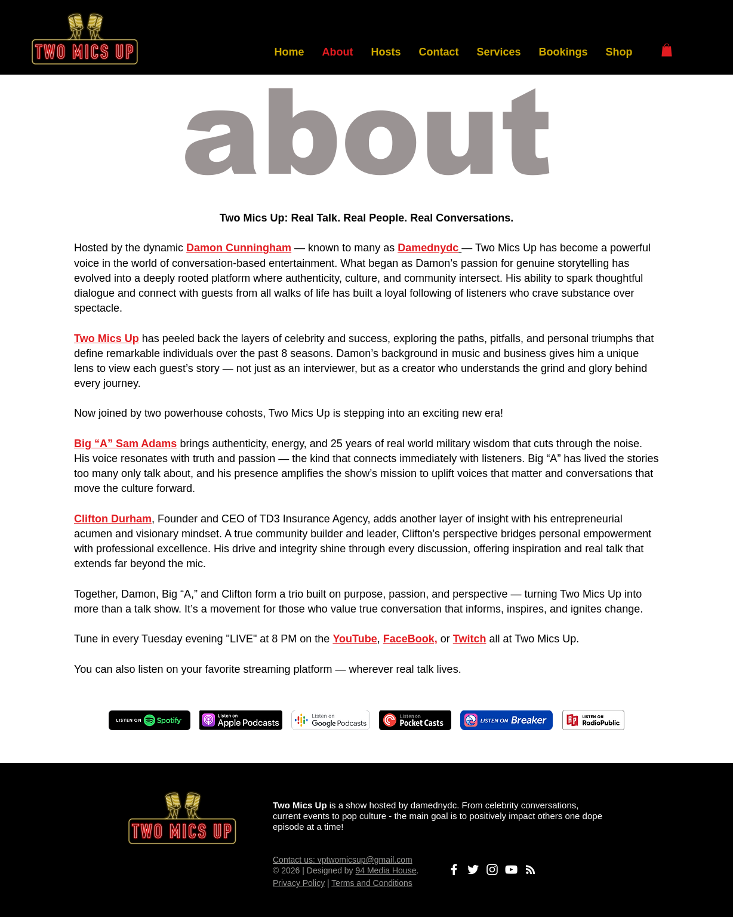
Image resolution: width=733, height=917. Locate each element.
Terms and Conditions (371, 883)
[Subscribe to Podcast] (530, 869)
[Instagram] (492, 869)
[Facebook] (453, 869)
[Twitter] (473, 869)
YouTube (354, 639)
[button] (666, 50)
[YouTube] (511, 869)
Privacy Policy (299, 883)
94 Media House (385, 870)
